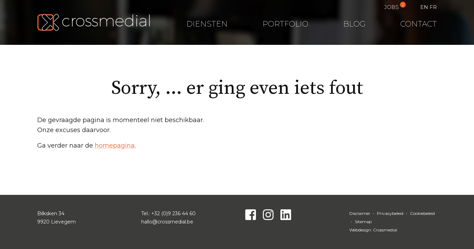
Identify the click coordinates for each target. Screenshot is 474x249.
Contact (418, 24)
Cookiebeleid (422, 213)
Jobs (391, 7)
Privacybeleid (390, 213)
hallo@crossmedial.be (167, 222)
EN (424, 7)
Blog (354, 24)
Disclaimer (359, 213)
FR (433, 7)
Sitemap (363, 221)
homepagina (115, 145)
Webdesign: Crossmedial (373, 229)
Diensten (207, 24)
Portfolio (285, 24)
